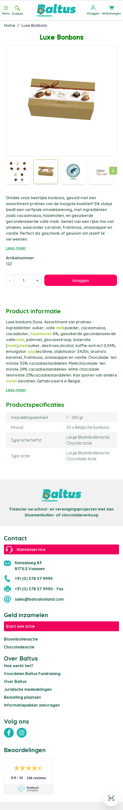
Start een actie (20, 626)
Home (9, 25)
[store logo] (56, 10)
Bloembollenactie (21, 639)
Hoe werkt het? (18, 665)
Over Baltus (15, 681)
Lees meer (16, 248)
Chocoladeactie (19, 647)
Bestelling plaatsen (22, 697)
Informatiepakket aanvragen (32, 705)
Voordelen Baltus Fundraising (32, 673)
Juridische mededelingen (28, 689)
